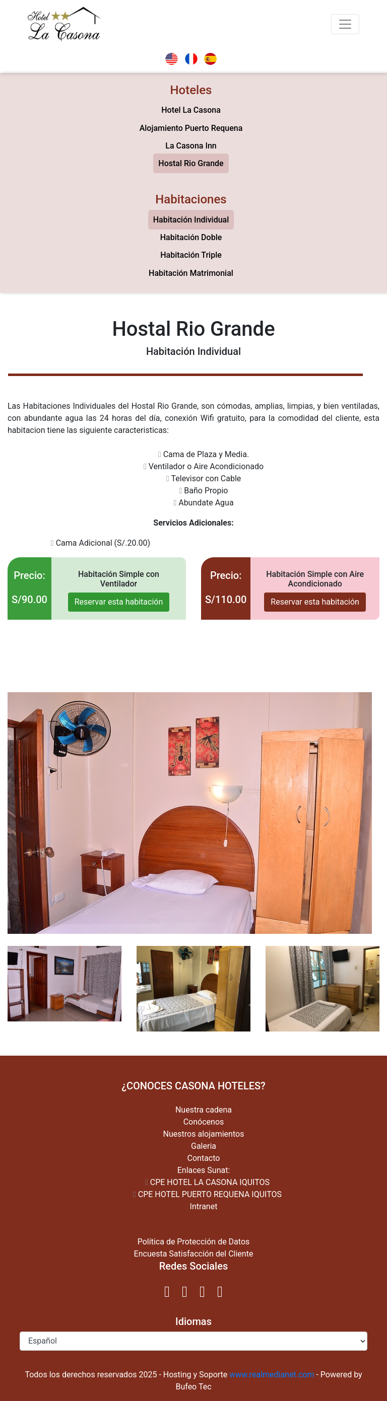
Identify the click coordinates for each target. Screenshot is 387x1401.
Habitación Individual (191, 220)
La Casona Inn (190, 146)
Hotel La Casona (191, 110)
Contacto (203, 1158)
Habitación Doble (191, 237)
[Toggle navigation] (345, 24)
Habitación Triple (191, 255)
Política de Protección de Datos (194, 1241)
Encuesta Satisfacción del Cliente (193, 1254)
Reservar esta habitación (119, 602)
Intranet (204, 1206)
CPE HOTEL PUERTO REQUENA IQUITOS (207, 1194)
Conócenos (203, 1122)
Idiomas (193, 1321)
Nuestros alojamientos (203, 1134)
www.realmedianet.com (271, 1374)
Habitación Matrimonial (191, 273)
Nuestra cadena (203, 1110)
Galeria (203, 1146)
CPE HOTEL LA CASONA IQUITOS (207, 1182)
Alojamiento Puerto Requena (191, 128)
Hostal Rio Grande (190, 163)
